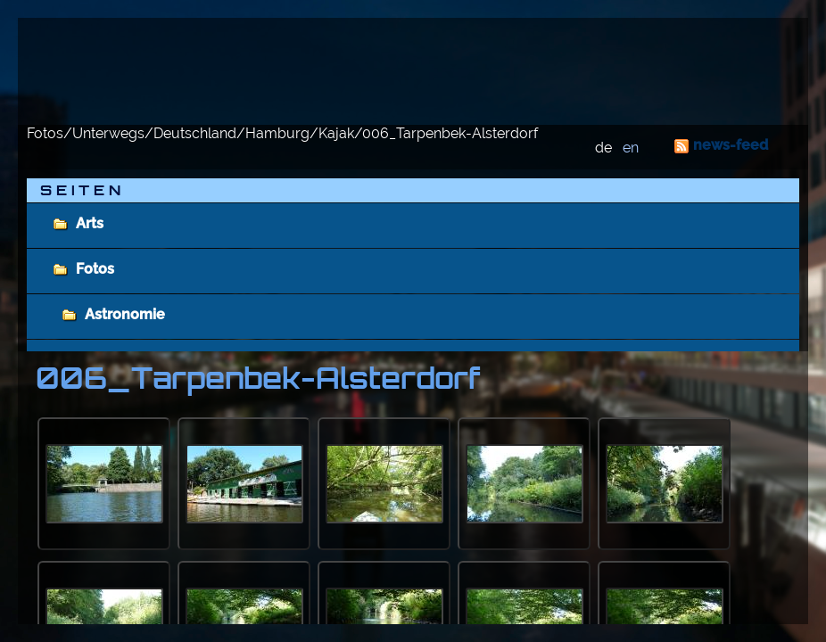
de (603, 147)
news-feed (730, 144)
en (631, 147)
